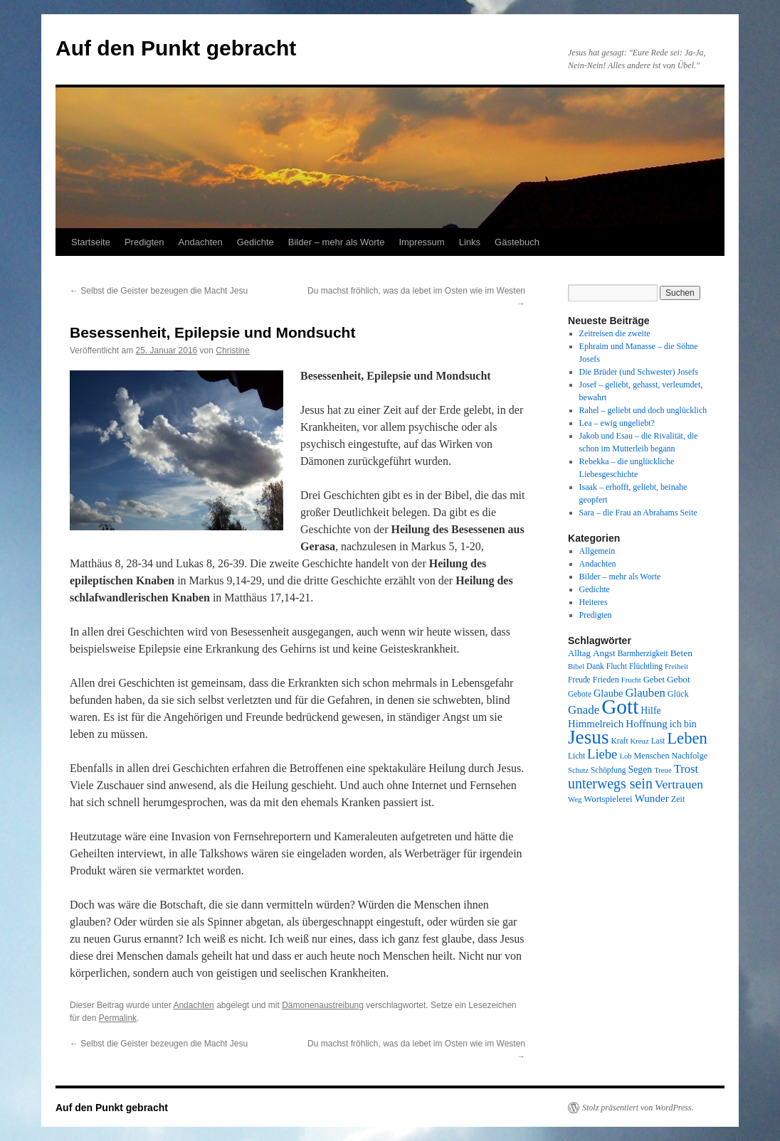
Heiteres (593, 602)
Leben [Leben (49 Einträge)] (687, 738)
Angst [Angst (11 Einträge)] (604, 653)
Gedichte (255, 242)
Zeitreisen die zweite (614, 333)
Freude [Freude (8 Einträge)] (579, 679)
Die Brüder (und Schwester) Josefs (638, 372)
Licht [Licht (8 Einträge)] (576, 755)
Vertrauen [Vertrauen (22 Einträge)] (679, 784)
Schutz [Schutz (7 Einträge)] (578, 770)
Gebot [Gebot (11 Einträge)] (678, 679)
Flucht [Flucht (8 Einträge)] (616, 666)
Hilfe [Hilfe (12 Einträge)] (650, 710)
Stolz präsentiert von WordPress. (638, 1108)
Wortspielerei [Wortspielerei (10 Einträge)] (608, 799)
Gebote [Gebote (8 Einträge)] (579, 694)
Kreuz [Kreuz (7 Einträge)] (640, 741)
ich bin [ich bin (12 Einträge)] (683, 724)
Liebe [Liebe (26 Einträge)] (602, 753)
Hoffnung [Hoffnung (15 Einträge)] (647, 723)
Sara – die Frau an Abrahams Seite (638, 513)
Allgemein (597, 551)
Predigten (144, 242)
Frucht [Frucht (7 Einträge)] (631, 680)
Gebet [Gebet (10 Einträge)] (654, 680)
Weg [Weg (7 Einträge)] (574, 799)
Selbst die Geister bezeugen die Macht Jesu (159, 291)
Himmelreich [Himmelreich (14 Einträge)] (595, 723)
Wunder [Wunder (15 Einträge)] (652, 798)
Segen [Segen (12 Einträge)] (640, 769)
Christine (232, 350)
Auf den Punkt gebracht (176, 48)
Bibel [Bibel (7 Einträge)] (576, 666)
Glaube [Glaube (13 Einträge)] (608, 693)
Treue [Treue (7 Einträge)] (662, 770)
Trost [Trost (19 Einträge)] (686, 769)
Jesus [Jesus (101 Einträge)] (588, 737)
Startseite (90, 242)
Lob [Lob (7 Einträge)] (625, 756)
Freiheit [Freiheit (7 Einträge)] (676, 666)
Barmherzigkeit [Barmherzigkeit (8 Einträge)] (643, 653)
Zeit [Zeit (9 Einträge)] (678, 799)
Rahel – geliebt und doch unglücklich (643, 410)
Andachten (201, 242)
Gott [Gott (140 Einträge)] (619, 706)
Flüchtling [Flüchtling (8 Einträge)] (646, 666)
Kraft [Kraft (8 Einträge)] (619, 740)
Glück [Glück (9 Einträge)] (678, 694)
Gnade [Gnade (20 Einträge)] (583, 710)
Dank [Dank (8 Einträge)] (595, 666)
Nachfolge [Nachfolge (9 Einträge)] (690, 756)
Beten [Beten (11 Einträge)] (681, 653)
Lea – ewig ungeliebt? (617, 423)
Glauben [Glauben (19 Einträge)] (645, 693)
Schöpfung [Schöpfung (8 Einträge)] (608, 770)
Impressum (421, 242)
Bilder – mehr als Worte (336, 242)
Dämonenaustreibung (323, 1005)
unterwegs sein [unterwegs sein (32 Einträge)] (610, 783)
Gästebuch (517, 242)
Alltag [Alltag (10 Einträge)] (579, 653)
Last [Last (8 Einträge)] (658, 740)
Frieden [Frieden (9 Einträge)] (606, 680)
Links (469, 242)
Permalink (118, 1018)
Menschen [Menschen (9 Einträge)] (652, 756)
